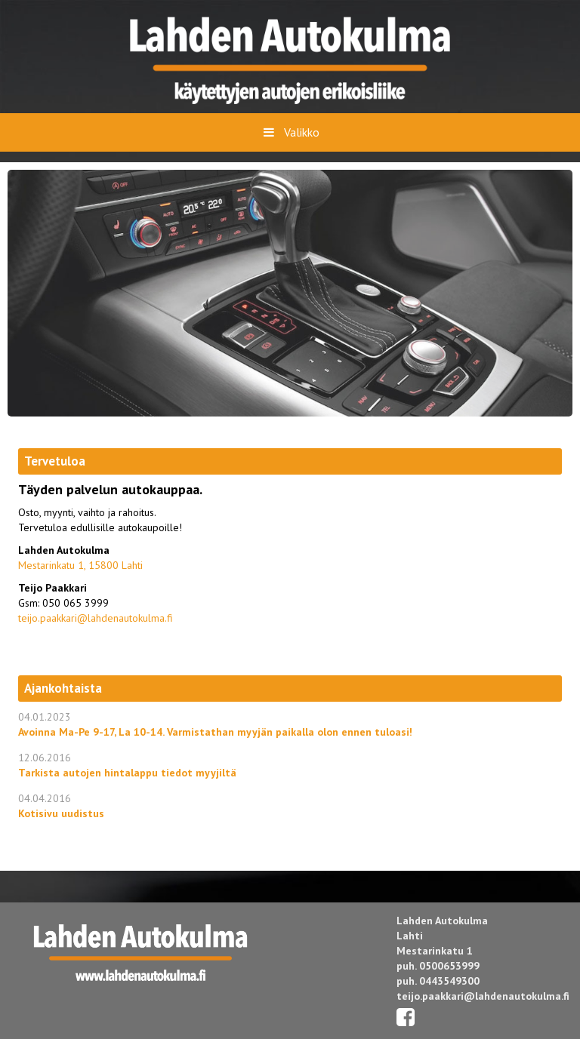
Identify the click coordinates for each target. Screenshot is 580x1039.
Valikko (290, 132)
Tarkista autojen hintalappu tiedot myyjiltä (127, 772)
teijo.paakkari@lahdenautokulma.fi (95, 618)
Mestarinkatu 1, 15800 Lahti (80, 565)
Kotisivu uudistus (61, 813)
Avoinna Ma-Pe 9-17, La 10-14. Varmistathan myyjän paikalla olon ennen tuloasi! (215, 732)
